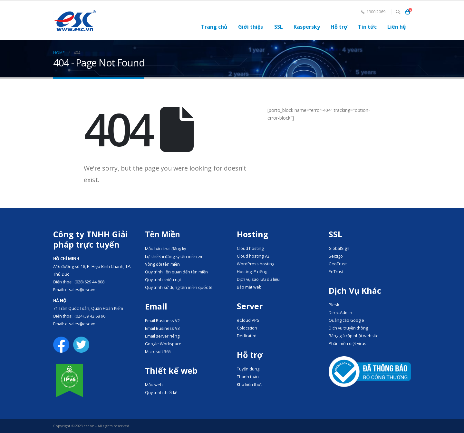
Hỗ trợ (339, 26)
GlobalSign (339, 248)
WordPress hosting (255, 264)
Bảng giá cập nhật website (354, 336)
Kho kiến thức (249, 384)
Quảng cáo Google (346, 320)
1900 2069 (373, 12)
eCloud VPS (248, 320)
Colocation (247, 328)
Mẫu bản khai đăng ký (165, 248)
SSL (278, 26)
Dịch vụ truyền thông (348, 328)
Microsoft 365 (158, 351)
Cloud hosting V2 (253, 256)
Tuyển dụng (248, 369)
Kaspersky (307, 26)
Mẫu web (154, 385)
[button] (398, 12)
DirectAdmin (340, 312)
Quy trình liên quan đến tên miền (176, 272)
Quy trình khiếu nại (163, 279)
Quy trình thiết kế (161, 392)
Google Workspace (163, 344)
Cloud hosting (250, 248)
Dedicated (246, 336)
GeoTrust (338, 264)
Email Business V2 (162, 320)
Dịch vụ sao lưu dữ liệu (258, 279)
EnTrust (336, 271)
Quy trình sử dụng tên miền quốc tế (178, 287)
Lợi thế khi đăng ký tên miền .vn (174, 256)
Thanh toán (248, 376)
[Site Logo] (74, 20)
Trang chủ (214, 26)
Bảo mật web (249, 287)
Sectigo (336, 256)
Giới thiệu (251, 26)
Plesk (334, 305)
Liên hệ (396, 26)
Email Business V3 (162, 328)
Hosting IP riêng (252, 271)
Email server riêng (162, 336)
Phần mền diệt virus (347, 343)
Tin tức (367, 26)
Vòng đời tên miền (162, 264)
